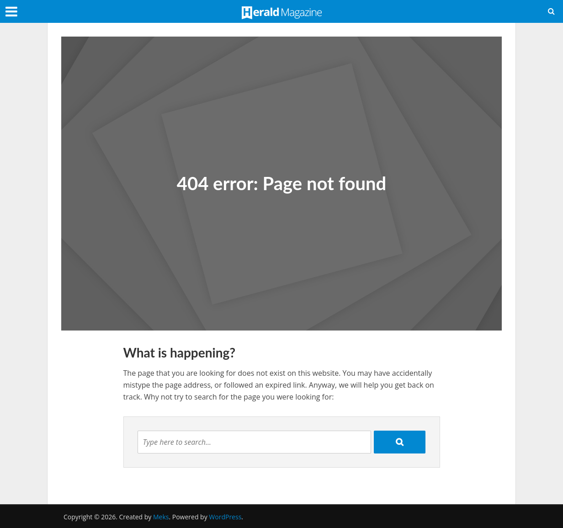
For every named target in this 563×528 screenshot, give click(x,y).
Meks (161, 516)
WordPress (225, 516)
